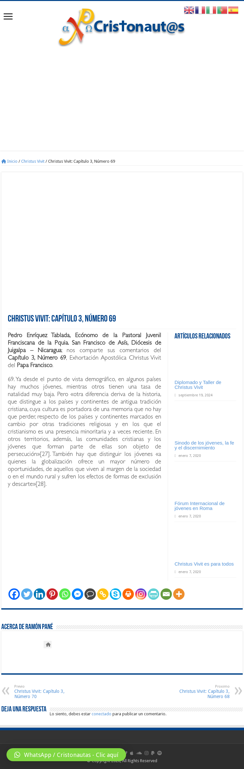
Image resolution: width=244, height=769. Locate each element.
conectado (101, 713)
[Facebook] (14, 594)
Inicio (9, 161)
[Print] (128, 594)
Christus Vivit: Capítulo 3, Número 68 (196, 691)
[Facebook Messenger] (77, 594)
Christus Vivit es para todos (204, 564)
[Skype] (115, 594)
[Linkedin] (39, 594)
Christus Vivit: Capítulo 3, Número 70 (47, 691)
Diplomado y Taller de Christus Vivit (197, 384)
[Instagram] (141, 594)
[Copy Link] (103, 594)
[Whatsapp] (65, 594)
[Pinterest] (52, 594)
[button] (66, 754)
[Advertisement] (122, 95)
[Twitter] (26, 594)
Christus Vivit (33, 161)
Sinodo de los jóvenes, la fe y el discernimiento (204, 445)
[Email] (166, 594)
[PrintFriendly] (153, 594)
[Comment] (90, 594)
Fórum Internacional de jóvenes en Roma (199, 506)
